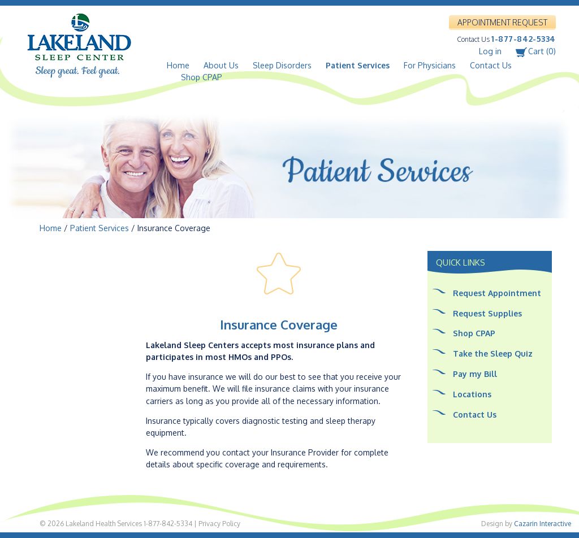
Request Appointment (497, 293)
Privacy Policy (219, 523)
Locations (472, 394)
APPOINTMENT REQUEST (502, 22)
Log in (490, 51)
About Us (221, 65)
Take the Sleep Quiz (493, 353)
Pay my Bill (475, 374)
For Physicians (430, 65)
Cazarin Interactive (542, 523)
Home (178, 65)
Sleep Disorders (282, 65)
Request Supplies (487, 313)
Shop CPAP (201, 77)
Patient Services (358, 65)
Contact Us (491, 65)
